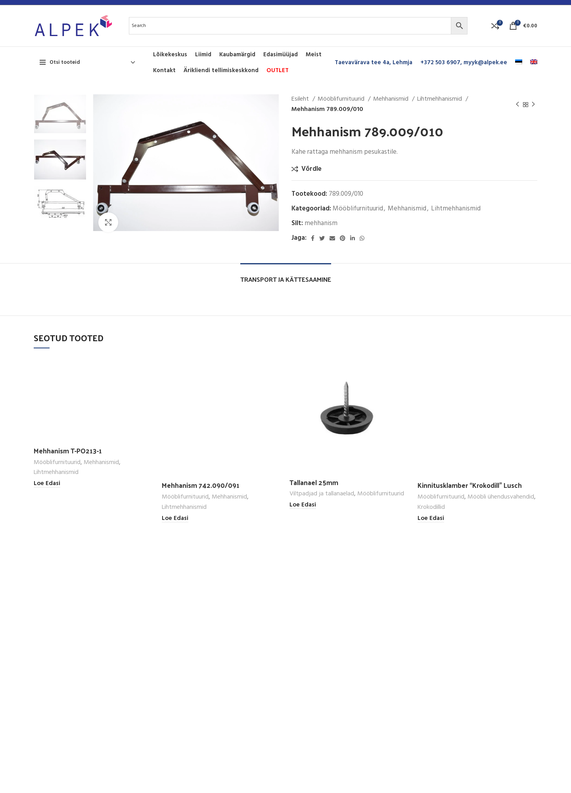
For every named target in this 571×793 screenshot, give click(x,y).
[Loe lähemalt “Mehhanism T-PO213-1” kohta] (47, 483)
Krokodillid (431, 507)
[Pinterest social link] (342, 238)
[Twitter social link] (322, 238)
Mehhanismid (391, 99)
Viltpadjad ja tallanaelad (321, 494)
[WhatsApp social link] (362, 238)
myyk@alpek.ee (485, 62)
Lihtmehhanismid (440, 99)
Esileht (300, 99)
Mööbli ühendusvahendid (501, 497)
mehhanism (321, 223)
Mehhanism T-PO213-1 (68, 451)
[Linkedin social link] (352, 238)
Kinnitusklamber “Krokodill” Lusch (470, 485)
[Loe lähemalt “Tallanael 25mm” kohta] (302, 505)
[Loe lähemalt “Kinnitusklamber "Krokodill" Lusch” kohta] (431, 518)
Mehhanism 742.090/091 (201, 485)
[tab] (285, 275)
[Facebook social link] (312, 238)
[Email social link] (332, 238)
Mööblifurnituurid (342, 99)
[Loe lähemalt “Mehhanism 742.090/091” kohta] (175, 518)
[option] (60, 114)
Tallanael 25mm (313, 482)
